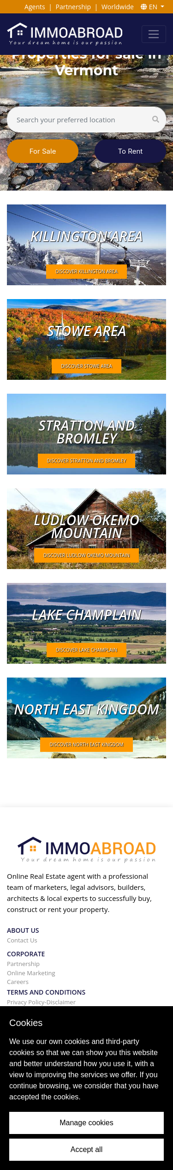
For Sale (43, 151)
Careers (18, 982)
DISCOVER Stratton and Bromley (86, 460)
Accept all (86, 1149)
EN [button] (150, 6)
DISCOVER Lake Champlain (86, 650)
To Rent (130, 151)
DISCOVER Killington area (86, 271)
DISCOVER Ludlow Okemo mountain (86, 555)
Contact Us (22, 940)
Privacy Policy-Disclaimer (41, 1002)
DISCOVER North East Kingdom (86, 744)
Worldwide (117, 6)
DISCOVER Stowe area (86, 366)
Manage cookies (86, 1123)
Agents (34, 6)
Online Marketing (31, 973)
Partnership (73, 6)
